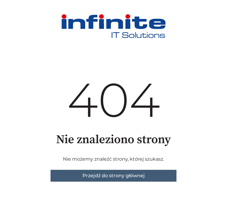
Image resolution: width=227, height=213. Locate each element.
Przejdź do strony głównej (113, 175)
